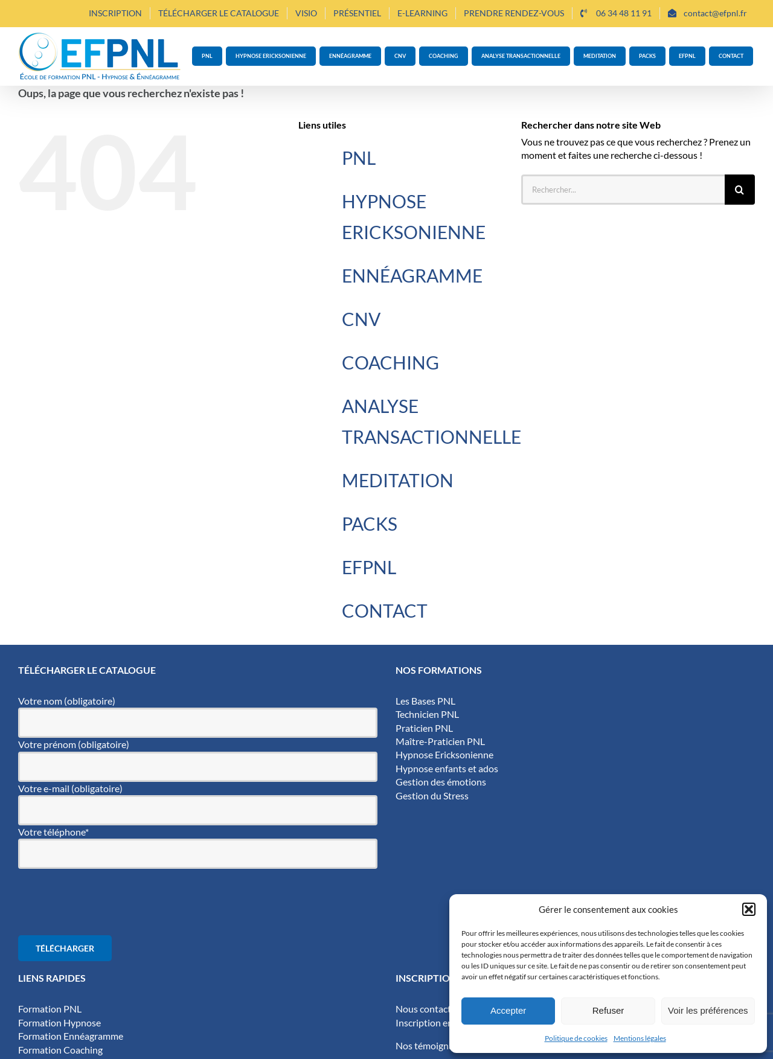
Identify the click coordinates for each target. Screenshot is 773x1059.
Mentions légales (640, 1038)
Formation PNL (50, 1008)
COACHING (390, 362)
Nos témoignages (431, 1045)
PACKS (369, 523)
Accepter (508, 1010)
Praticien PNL (424, 728)
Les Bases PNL (425, 700)
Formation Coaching (60, 1049)
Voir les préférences (708, 1010)
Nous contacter (428, 1008)
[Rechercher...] (623, 189)
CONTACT (385, 610)
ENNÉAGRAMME (412, 275)
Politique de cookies (576, 1038)
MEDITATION (398, 480)
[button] (749, 909)
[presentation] (110, 902)
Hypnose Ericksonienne (444, 754)
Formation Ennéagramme (70, 1035)
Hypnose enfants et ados (447, 768)
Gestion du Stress (432, 795)
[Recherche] (740, 189)
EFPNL (369, 567)
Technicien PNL (427, 714)
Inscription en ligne (435, 1022)
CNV (361, 319)
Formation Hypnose (59, 1022)
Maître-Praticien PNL (440, 741)
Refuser (608, 1010)
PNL (359, 157)
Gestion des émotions (441, 781)
